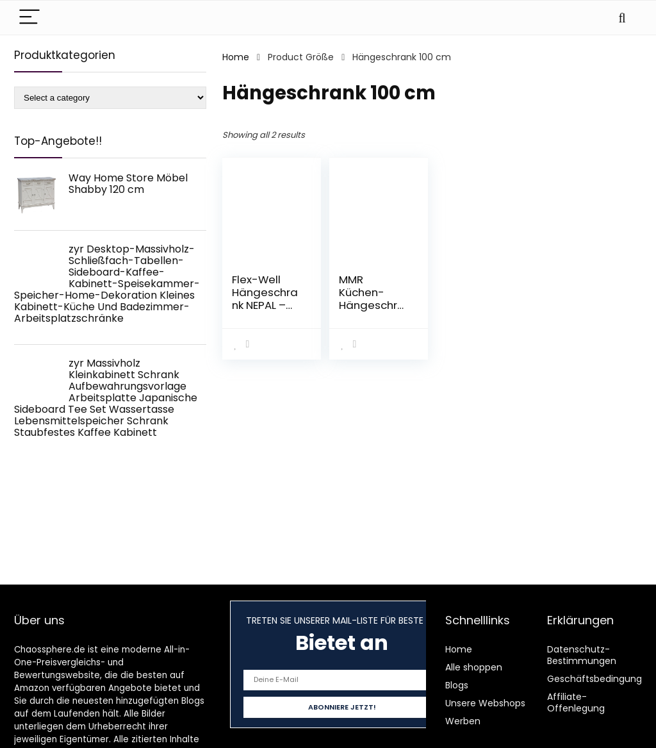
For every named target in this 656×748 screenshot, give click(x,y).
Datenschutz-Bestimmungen (581, 655)
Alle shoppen (473, 667)
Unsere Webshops (485, 703)
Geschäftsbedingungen (600, 678)
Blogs (456, 685)
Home (235, 57)
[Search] (622, 18)
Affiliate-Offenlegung (576, 702)
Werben (462, 721)
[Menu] (29, 18)
